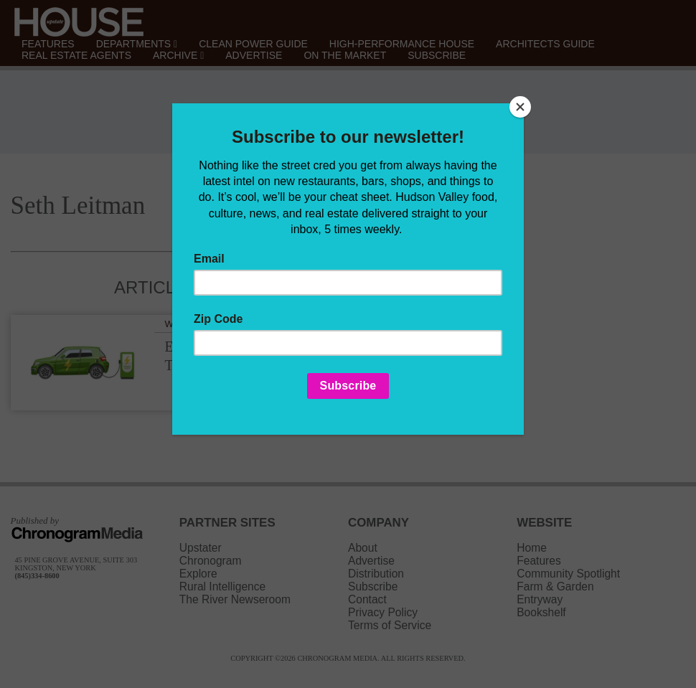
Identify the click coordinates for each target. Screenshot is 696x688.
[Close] (520, 107)
